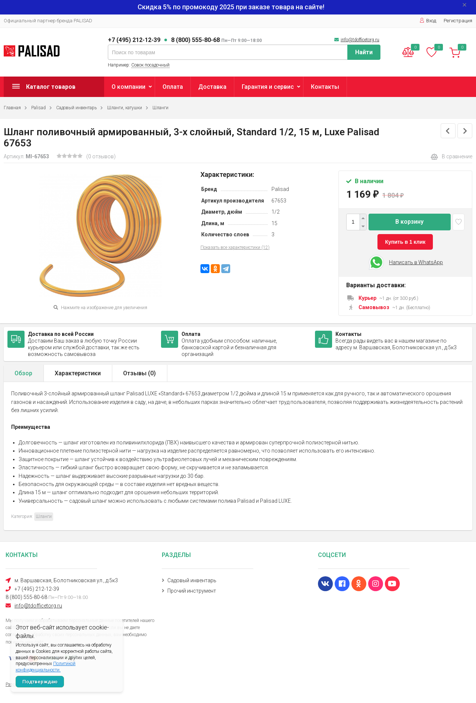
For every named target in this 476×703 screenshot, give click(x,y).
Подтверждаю (40, 681)
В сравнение (451, 157)
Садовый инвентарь (76, 107)
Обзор (23, 373)
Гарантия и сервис (268, 86)
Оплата (173, 86)
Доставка (212, 86)
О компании (128, 86)
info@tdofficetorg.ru (360, 39)
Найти (364, 52)
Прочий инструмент (191, 591)
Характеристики (78, 373)
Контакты (325, 86)
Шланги (160, 107)
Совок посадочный (150, 65)
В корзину (409, 221)
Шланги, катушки (124, 107)
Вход (427, 20)
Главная (12, 107)
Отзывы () (139, 373)
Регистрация (458, 20)
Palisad (38, 107)
